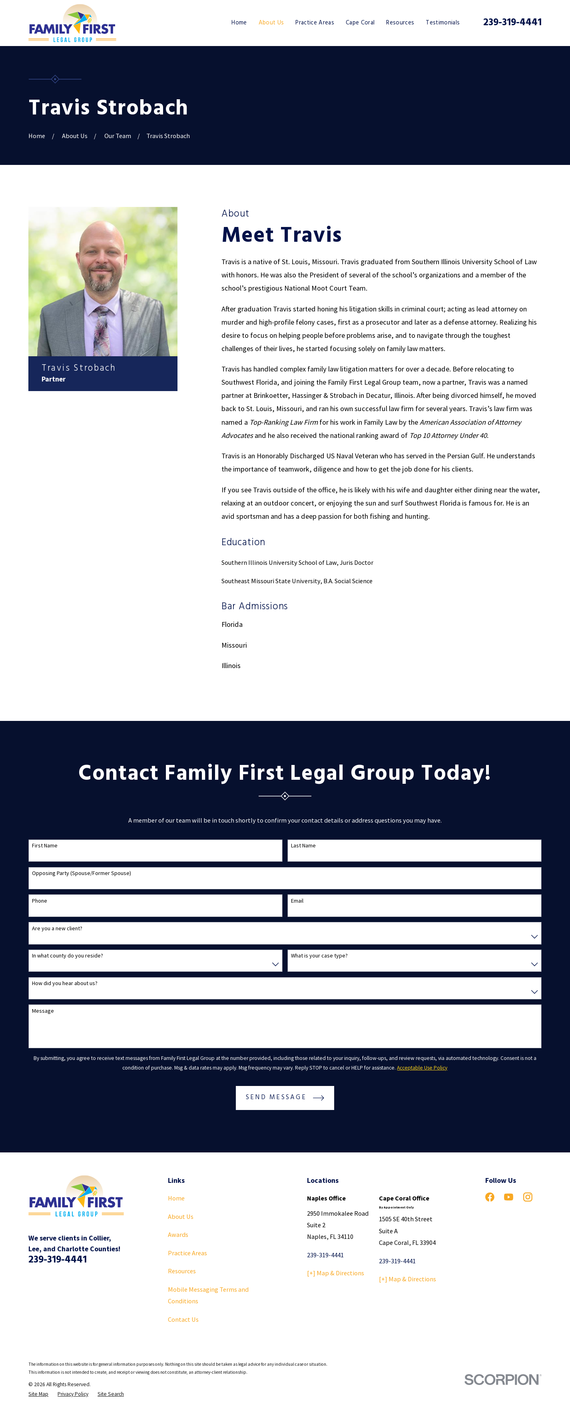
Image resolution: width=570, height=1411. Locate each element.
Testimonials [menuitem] (443, 23)
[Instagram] (527, 1197)
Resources (182, 1271)
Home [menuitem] (239, 23)
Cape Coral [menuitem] (360, 23)
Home (176, 1198)
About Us (180, 1216)
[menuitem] (38, 1394)
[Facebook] (489, 1197)
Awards (178, 1234)
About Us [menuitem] (271, 23)
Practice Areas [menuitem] (314, 23)
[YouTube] (508, 1197)
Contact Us (183, 1319)
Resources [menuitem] (400, 23)
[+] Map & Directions (335, 1273)
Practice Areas (187, 1253)
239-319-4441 (512, 22)
